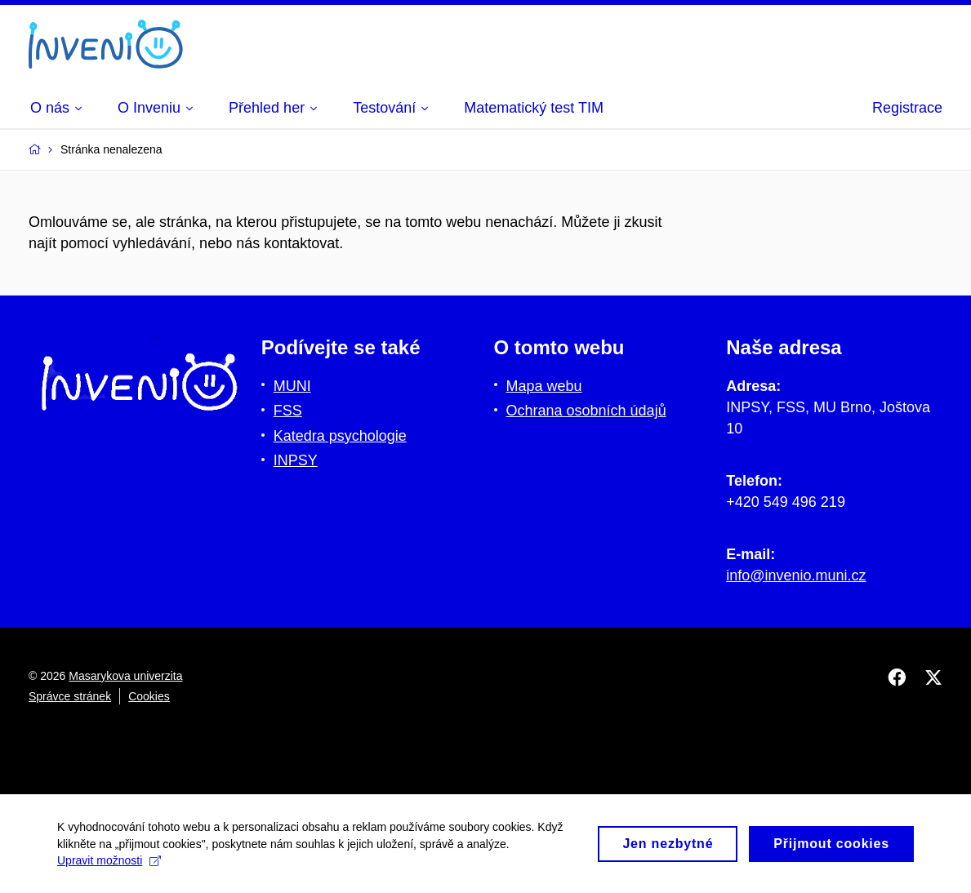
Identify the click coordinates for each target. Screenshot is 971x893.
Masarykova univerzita (125, 675)
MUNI (292, 386)
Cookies (149, 696)
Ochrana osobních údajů (586, 410)
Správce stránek (70, 696)
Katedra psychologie (340, 436)
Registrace (907, 108)
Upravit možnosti (109, 869)
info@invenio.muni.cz (796, 575)
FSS (288, 410)
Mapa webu (544, 386)
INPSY (296, 460)
